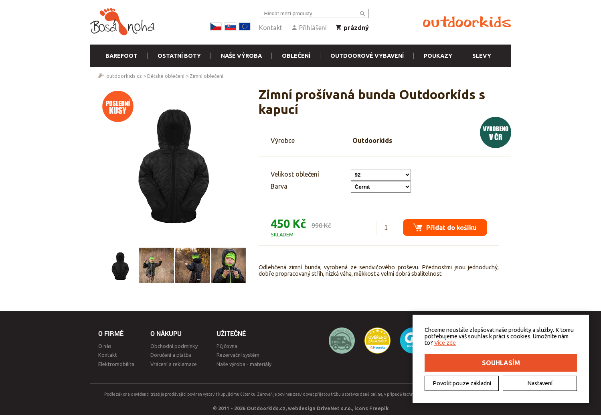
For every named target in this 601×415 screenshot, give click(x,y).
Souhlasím (501, 362)
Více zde (445, 343)
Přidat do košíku (443, 225)
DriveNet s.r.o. (334, 408)
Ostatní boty (179, 56)
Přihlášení (309, 27)
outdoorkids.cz (124, 76)
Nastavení (539, 383)
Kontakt (270, 27)
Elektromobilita (116, 364)
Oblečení (296, 56)
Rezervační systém (238, 355)
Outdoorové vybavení (367, 56)
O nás (104, 346)
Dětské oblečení (165, 76)
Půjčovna (227, 346)
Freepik (379, 408)
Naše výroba (241, 56)
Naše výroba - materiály (244, 364)
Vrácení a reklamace (173, 364)
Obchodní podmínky (174, 346)
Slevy (481, 56)
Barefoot (121, 56)
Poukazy (438, 56)
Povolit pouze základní (462, 383)
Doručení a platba (171, 355)
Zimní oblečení (206, 76)
